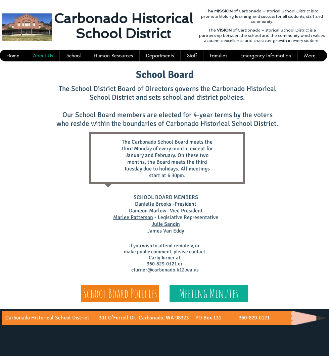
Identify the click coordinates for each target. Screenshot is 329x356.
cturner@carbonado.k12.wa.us (165, 270)
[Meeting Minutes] (209, 293)
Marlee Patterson (133, 217)
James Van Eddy (165, 230)
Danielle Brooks (153, 204)
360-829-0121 (253, 317)
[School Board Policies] (120, 293)
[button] (191, 55)
